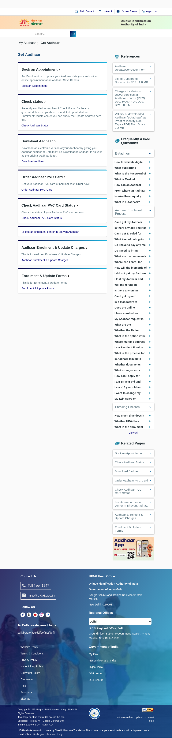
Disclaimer (27, 679)
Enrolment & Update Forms (44, 276)
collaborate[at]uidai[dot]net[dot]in (37, 632)
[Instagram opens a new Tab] (41, 614)
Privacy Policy (29, 659)
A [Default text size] (108, 11)
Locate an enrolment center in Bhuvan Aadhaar (50, 231)
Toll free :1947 (35, 585)
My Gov (93, 654)
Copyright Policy (30, 672)
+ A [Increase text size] (105, 11)
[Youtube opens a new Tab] (35, 614)
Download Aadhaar (37, 141)
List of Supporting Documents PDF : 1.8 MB (131, 80)
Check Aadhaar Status (35, 125)
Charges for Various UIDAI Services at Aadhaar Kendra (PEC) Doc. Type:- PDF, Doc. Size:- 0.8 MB (130, 98)
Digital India (96, 667)
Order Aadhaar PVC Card (42, 177)
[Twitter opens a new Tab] (29, 614)
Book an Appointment (39, 69)
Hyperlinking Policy (32, 666)
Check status (32, 101)
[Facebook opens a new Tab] (23, 614)
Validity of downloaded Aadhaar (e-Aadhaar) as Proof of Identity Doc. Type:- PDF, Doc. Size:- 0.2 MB (130, 120)
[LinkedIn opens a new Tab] (48, 614)
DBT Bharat (96, 679)
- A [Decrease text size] (111, 11)
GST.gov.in (95, 673)
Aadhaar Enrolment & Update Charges (53, 247)
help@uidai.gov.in (38, 595)
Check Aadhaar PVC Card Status (48, 205)
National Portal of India (102, 660)
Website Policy (29, 647)
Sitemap (25, 698)
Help (23, 685)
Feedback (26, 692)
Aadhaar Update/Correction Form (131, 68)
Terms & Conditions (32, 653)
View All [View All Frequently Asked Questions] (133, 432)
